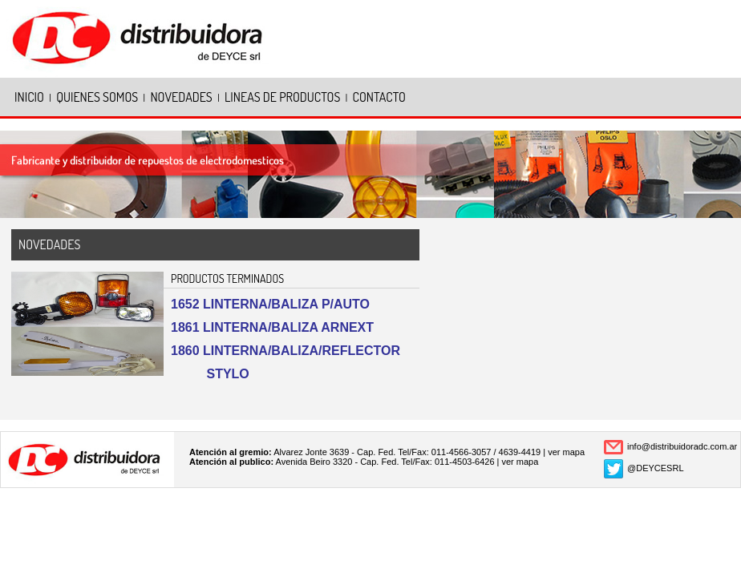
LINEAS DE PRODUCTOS (282, 97)
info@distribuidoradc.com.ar (682, 446)
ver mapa (566, 452)
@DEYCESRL (655, 468)
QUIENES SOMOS (97, 97)
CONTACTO (379, 97)
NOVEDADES (181, 97)
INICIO (29, 97)
